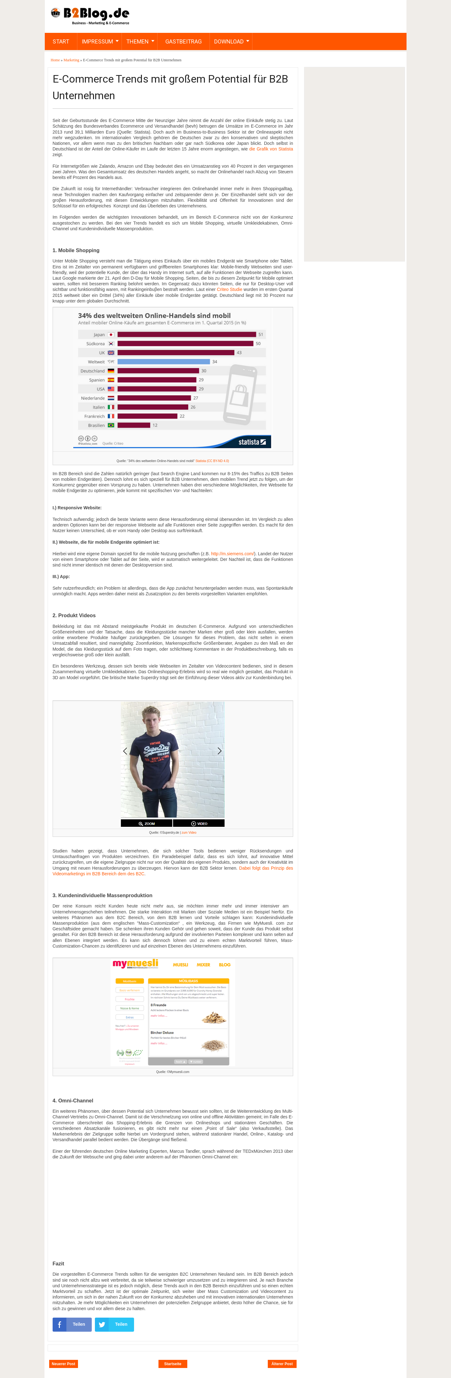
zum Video (189, 832)
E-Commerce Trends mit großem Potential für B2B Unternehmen (170, 87)
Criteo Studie (229, 289)
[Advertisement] (354, 164)
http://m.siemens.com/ (232, 553)
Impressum (97, 41)
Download (229, 41)
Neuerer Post (63, 1364)
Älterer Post (282, 1364)
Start (61, 41)
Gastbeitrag (183, 41)
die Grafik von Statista (271, 148)
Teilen (69, 1324)
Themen (137, 41)
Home (56, 60)
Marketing (72, 60)
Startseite (172, 1364)
